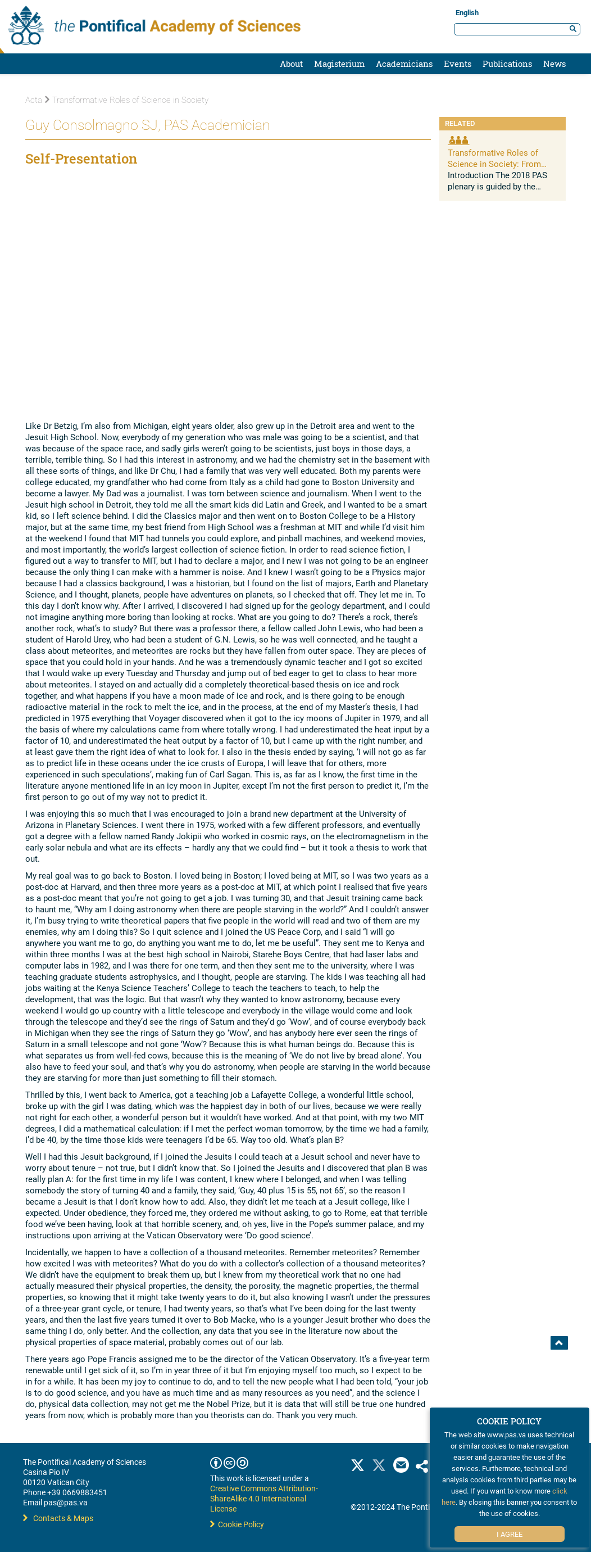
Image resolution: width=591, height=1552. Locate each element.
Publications (507, 63)
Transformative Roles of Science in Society (126, 100)
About (291, 63)
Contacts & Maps (58, 1518)
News (554, 63)
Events (457, 63)
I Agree (509, 1534)
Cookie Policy (237, 1524)
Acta (33, 100)
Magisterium (339, 63)
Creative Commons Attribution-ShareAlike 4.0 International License (264, 1498)
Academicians (404, 63)
